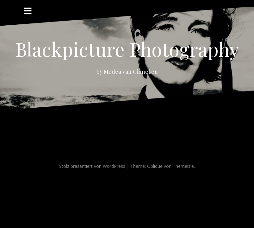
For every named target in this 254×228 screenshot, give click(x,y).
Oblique (155, 166)
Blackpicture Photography (127, 48)
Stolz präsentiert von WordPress (92, 166)
